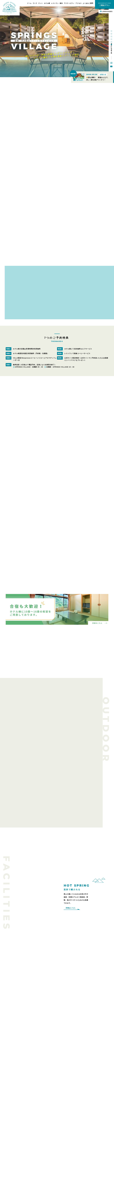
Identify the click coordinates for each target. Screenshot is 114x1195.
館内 (61, 3)
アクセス (78, 3)
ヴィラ (35, 3)
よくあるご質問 (88, 3)
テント (40, 3)
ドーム (29, 3)
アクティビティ (69, 3)
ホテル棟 (47, 3)
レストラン (55, 3)
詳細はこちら (71, 908)
